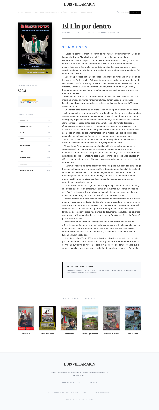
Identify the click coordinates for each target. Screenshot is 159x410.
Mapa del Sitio (68, 382)
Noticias (20, 12)
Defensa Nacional (87, 12)
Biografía (29, 12)
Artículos (65, 12)
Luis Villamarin (79, 4)
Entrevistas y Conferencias (49, 12)
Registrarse (125, 12)
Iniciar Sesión (135, 12)
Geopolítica (75, 12)
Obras (36, 12)
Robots (82, 382)
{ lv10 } (90, 399)
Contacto (93, 382)
